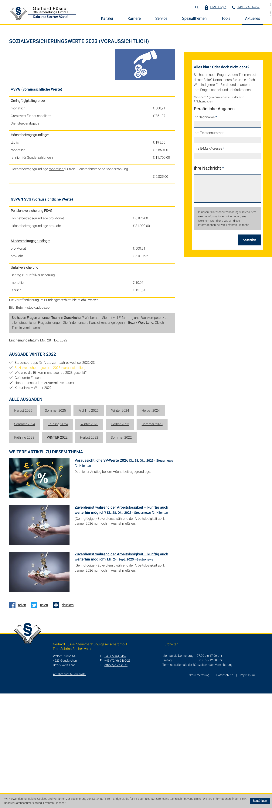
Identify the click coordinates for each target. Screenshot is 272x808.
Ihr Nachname (205, 232)
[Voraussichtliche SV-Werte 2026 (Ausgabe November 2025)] (92, 593)
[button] (217, 7)
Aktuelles (252, 18)
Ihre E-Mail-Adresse (209, 263)
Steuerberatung (199, 789)
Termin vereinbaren (26, 442)
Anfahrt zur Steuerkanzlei (69, 788)
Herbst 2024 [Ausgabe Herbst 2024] (151, 525)
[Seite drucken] (64, 719)
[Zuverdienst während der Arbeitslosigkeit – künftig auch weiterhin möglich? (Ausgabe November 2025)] (92, 640)
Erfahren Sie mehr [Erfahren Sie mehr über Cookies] (54, 803)
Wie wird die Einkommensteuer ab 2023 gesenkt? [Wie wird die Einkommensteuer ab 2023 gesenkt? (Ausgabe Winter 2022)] (51, 487)
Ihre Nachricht (209, 282)
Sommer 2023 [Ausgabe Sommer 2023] (152, 538)
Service (161, 18)
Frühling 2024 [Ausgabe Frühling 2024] (58, 538)
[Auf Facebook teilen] (19, 719)
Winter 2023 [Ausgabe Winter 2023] (89, 538)
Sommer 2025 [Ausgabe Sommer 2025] (55, 525)
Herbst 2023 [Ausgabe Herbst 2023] (120, 538)
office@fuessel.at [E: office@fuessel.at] (116, 779)
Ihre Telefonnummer (208, 247)
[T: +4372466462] (115, 770)
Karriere (134, 18)
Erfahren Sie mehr (237, 339)
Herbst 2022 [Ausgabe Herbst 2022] (89, 552)
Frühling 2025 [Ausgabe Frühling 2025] (88, 525)
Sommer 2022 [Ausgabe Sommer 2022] (121, 552)
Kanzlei (107, 18)
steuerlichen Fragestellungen (40, 437)
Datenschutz (224, 789)
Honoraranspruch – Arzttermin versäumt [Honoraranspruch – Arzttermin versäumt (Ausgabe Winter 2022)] (44, 497)
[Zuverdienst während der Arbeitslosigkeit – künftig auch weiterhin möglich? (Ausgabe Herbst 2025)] (92, 687)
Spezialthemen (194, 18)
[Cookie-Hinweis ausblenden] (260, 801)
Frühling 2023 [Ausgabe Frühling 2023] (24, 552)
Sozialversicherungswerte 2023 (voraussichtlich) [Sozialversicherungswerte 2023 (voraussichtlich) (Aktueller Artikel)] (50, 482)
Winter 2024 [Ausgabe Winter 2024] (120, 525)
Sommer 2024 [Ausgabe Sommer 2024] (24, 538)
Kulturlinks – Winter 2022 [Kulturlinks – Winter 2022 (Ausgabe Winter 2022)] (33, 502)
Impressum (247, 789)
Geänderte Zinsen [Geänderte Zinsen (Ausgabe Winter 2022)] (28, 492)
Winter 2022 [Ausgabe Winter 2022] (57, 552)
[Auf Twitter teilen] (40, 719)
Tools (225, 18)
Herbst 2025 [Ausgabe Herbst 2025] (23, 525)
